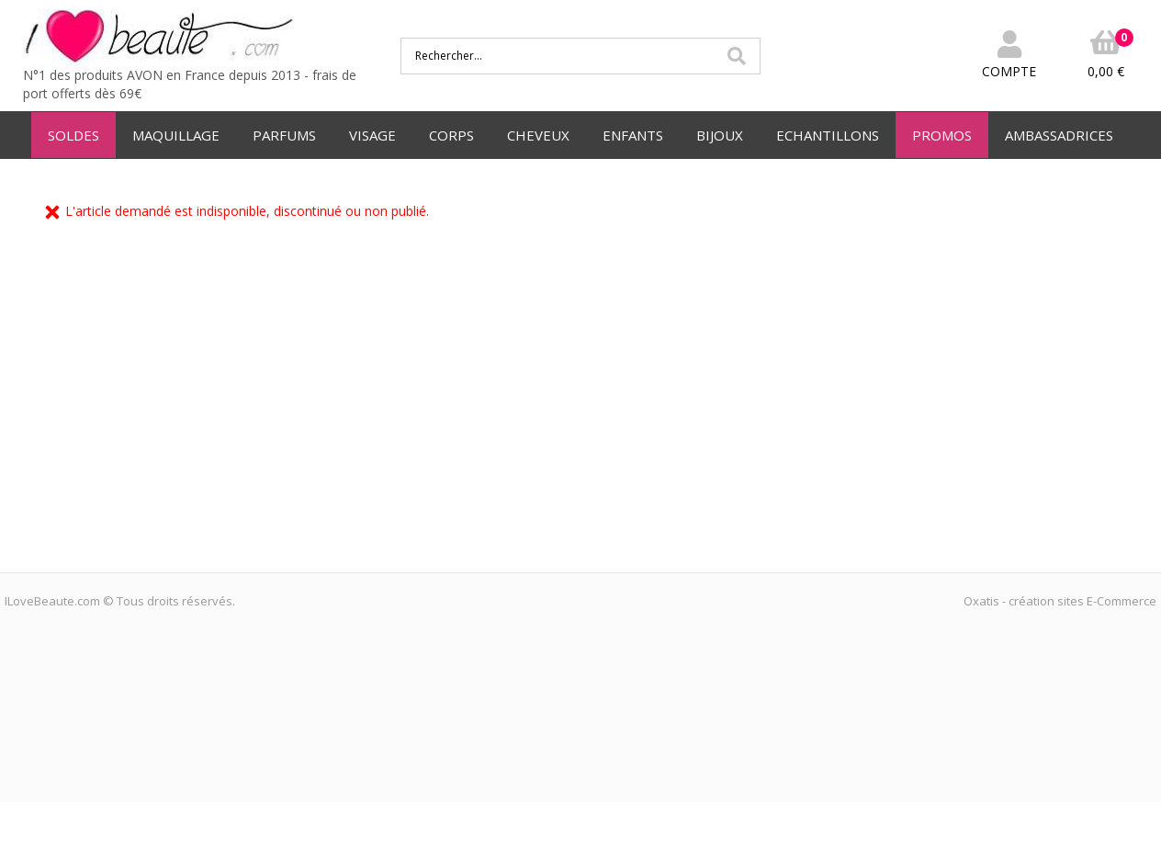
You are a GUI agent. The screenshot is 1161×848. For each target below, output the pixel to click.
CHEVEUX (538, 135)
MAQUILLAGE (176, 135)
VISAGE (372, 135)
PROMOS (942, 135)
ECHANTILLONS (827, 135)
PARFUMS (284, 135)
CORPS (451, 135)
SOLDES (73, 135)
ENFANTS (633, 135)
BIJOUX (719, 135)
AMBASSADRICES (1059, 135)
